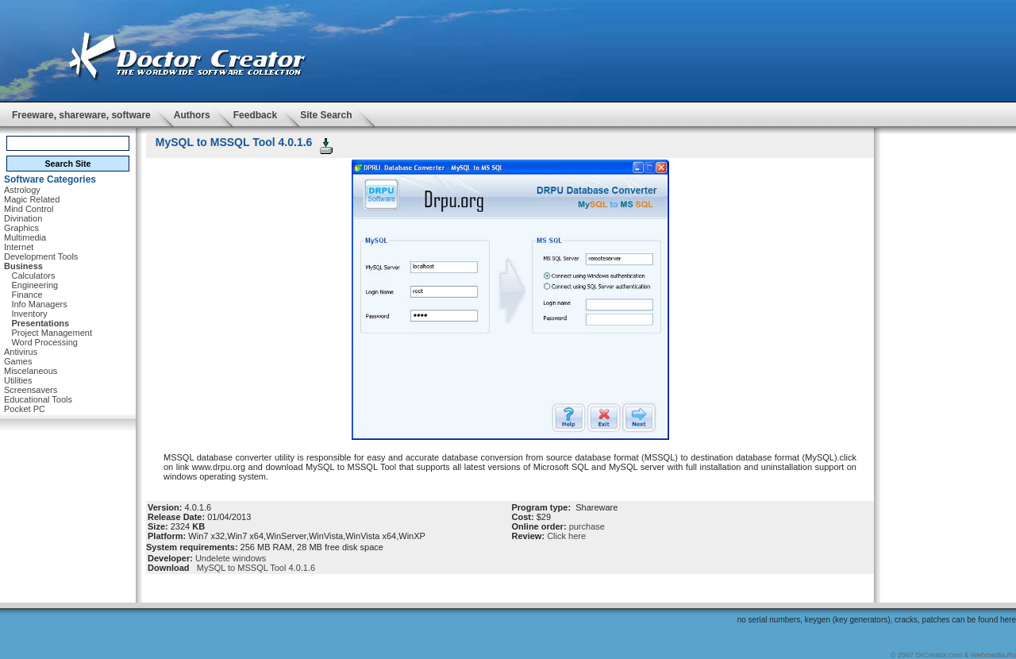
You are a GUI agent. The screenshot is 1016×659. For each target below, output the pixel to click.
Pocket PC (24, 409)
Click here (566, 536)
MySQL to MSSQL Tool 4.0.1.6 (254, 567)
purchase (587, 526)
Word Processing (44, 342)
